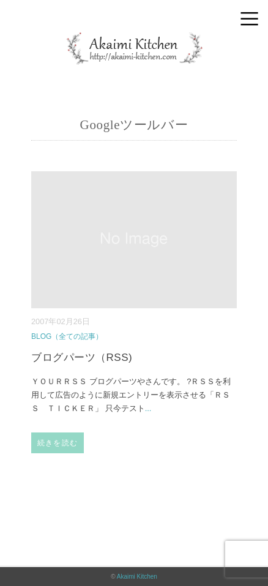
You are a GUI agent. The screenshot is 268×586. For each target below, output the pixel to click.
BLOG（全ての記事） (67, 336)
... (148, 408)
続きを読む (57, 443)
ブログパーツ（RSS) (81, 357)
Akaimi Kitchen (137, 576)
